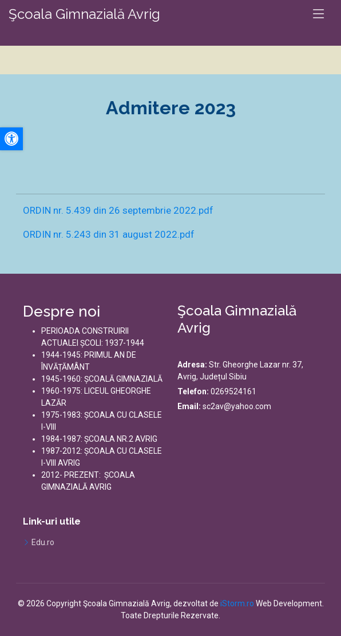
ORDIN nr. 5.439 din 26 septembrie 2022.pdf (118, 210)
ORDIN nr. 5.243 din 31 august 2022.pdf (109, 234)
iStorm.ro (237, 603)
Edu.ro (42, 542)
